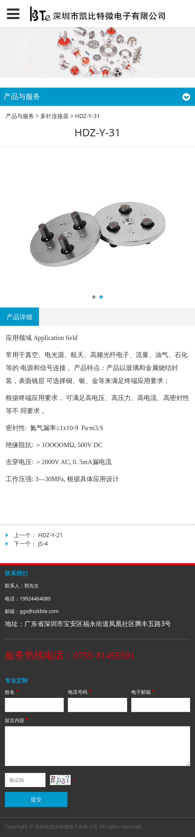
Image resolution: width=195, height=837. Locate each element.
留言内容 (17, 720)
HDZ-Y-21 (50, 535)
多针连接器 (54, 116)
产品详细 (19, 316)
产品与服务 (20, 116)
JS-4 (43, 543)
